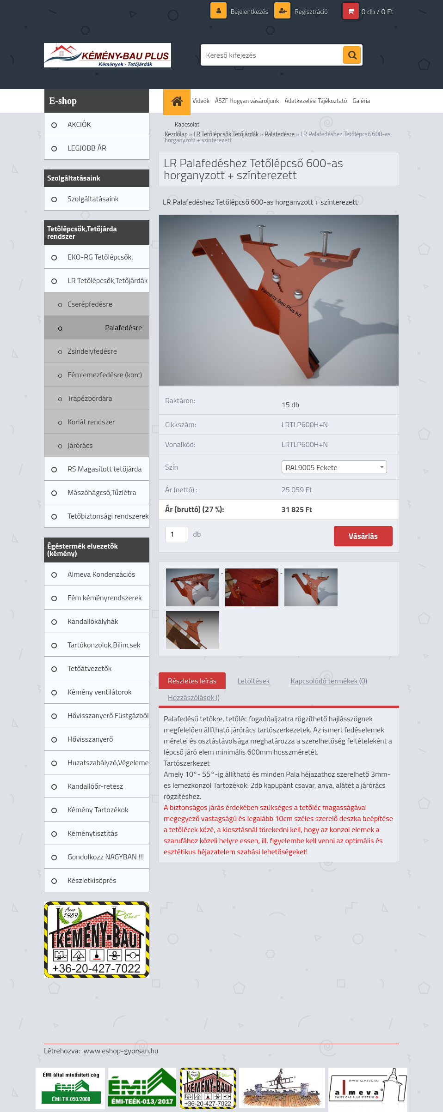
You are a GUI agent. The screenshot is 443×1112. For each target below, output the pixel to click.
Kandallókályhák (93, 621)
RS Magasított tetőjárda (105, 468)
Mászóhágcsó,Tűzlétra (102, 492)
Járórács (80, 445)
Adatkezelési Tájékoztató (316, 100)
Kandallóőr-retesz (95, 786)
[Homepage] (178, 101)
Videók (200, 100)
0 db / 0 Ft (378, 11)
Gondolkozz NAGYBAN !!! (106, 856)
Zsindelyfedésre (92, 351)
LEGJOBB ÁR (87, 147)
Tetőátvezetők (89, 668)
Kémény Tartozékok (98, 809)
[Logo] (107, 55)
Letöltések (253, 680)
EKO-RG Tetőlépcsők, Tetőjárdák (100, 260)
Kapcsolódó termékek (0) (328, 680)
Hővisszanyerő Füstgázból (108, 715)
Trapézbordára (90, 398)
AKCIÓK (79, 124)
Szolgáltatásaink (93, 198)
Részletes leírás (192, 680)
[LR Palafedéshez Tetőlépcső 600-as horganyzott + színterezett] (279, 218)
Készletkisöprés (92, 880)
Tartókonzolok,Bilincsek (104, 644)
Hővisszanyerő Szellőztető (90, 742)
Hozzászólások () (194, 697)
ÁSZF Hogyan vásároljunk (247, 100)
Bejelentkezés (249, 11)
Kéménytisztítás (93, 833)
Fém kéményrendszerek (105, 597)
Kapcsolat (187, 124)
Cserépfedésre (90, 303)
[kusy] (176, 534)
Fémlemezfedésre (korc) (105, 374)
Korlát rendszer (91, 421)
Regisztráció (310, 11)
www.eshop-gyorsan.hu (121, 1050)
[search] (352, 55)
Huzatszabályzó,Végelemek (108, 762)
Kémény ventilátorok (100, 691)
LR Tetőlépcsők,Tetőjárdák (108, 280)
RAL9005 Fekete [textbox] (312, 467)
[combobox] (334, 466)
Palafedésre (123, 327)
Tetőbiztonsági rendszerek (108, 515)
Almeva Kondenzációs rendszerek (101, 577)
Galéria (361, 100)
